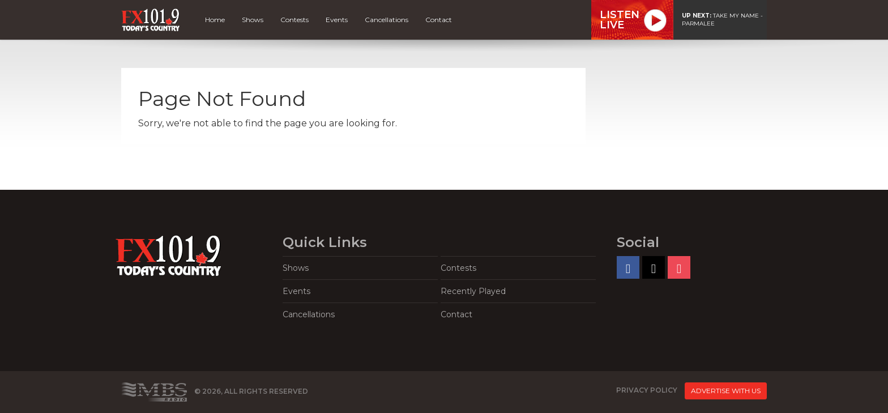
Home (215, 19)
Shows (252, 19)
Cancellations (386, 19)
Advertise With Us (726, 390)
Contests (294, 19)
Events (337, 19)
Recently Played (473, 291)
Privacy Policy (646, 390)
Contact (438, 19)
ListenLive (619, 19)
